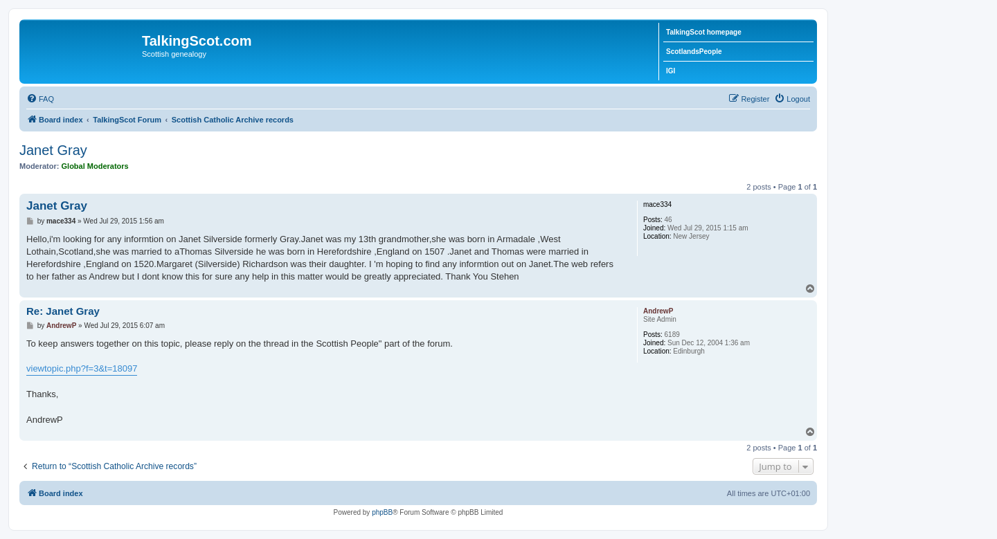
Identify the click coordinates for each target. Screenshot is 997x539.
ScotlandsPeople (694, 51)
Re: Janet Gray (63, 311)
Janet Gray (53, 150)
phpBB (382, 512)
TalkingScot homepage (704, 32)
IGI (670, 71)
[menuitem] (40, 99)
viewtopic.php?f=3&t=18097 (81, 368)
